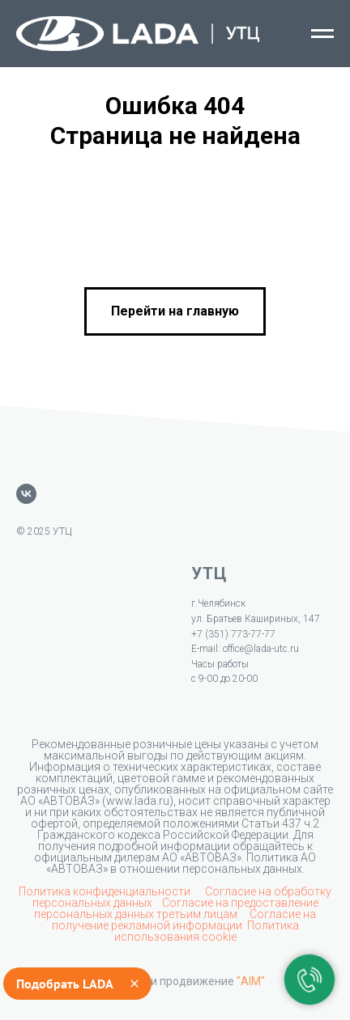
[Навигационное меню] (322, 34)
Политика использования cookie (206, 931)
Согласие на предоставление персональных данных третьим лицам (176, 908)
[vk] (26, 494)
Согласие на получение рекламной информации (184, 920)
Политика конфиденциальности (106, 891)
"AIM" (251, 981)
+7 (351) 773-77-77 (233, 634)
